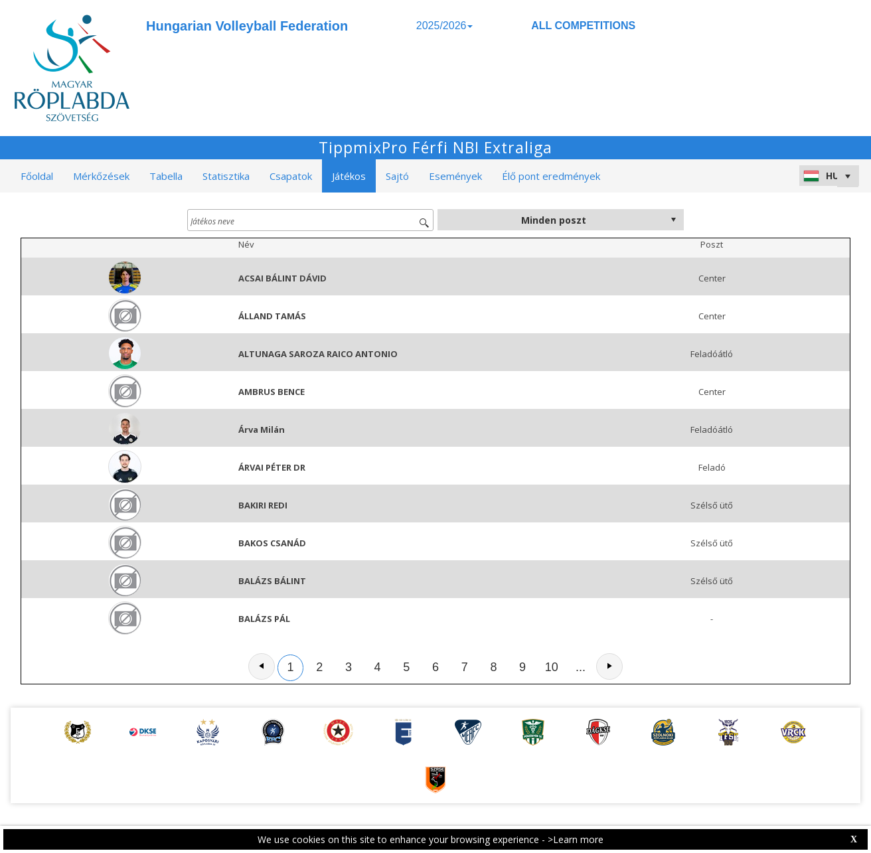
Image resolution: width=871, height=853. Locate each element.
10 (551, 667)
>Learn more (575, 839)
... (581, 667)
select (673, 219)
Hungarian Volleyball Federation (247, 26)
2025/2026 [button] (444, 25)
